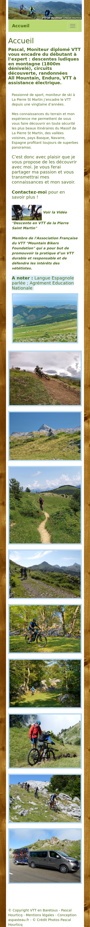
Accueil (21, 25)
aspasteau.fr (18, 920)
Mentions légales (40, 915)
